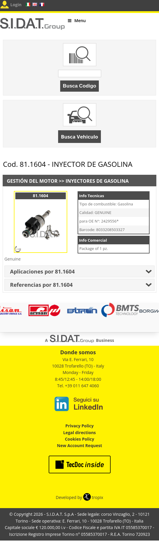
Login (16, 4)
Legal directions (79, 432)
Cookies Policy (79, 439)
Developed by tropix (79, 497)
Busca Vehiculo (79, 136)
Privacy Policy (79, 426)
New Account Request (79, 445)
